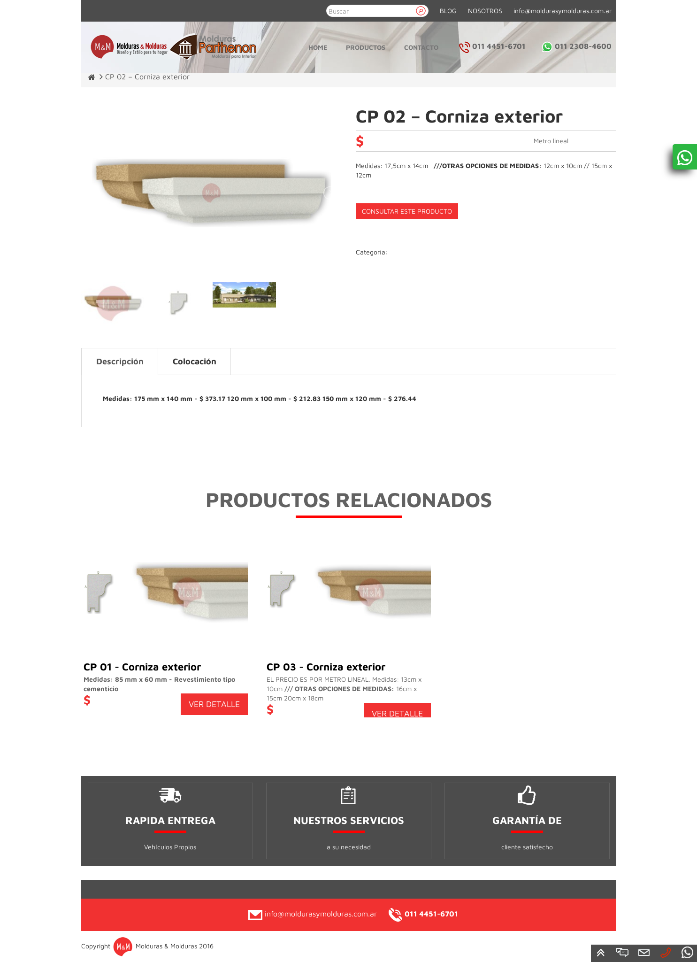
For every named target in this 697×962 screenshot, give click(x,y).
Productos (365, 47)
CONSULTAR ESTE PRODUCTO (407, 211)
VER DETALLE (214, 704)
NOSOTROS (485, 11)
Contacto (421, 47)
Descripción (120, 361)
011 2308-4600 (577, 46)
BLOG (448, 11)
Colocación (194, 361)
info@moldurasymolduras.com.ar (562, 11)
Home (317, 47)
